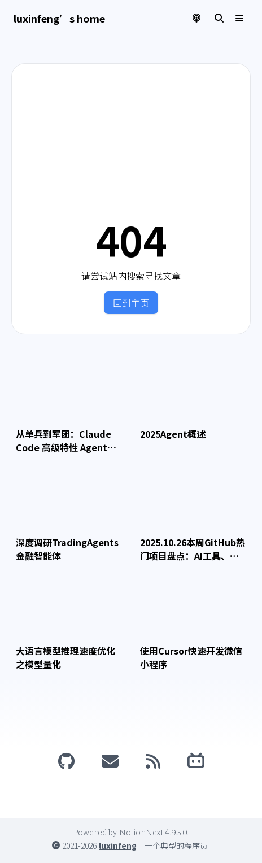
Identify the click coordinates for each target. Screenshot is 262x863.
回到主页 (131, 303)
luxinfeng (118, 845)
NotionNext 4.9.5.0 (153, 833)
